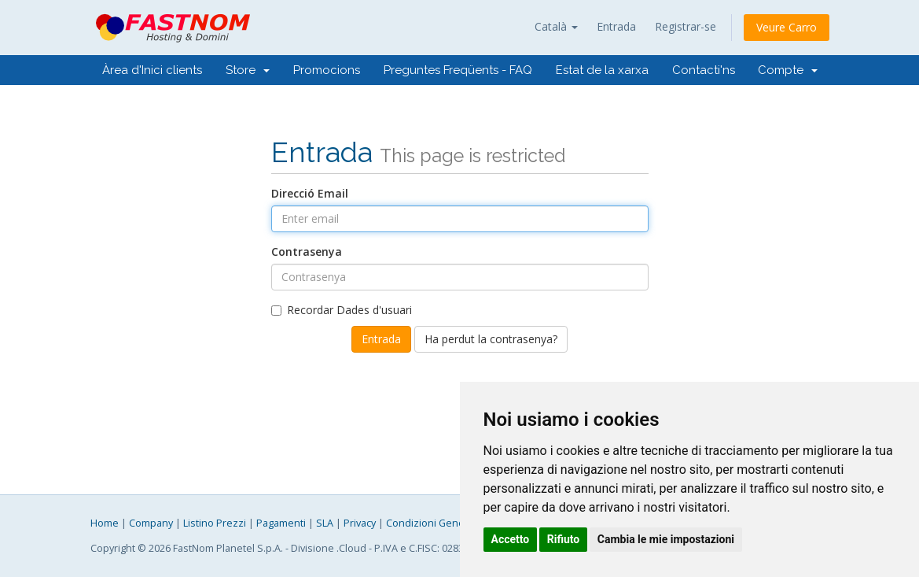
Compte (788, 70)
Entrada (616, 26)
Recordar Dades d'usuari (341, 309)
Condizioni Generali (432, 523)
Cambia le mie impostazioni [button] (665, 539)
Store (248, 70)
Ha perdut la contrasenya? (491, 338)
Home (104, 523)
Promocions (326, 70)
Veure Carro (786, 27)
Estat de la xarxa (602, 70)
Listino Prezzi (214, 523)
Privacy (360, 523)
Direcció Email (309, 193)
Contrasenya (306, 251)
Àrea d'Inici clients (152, 70)
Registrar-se (685, 26)
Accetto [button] (510, 539)
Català (556, 26)
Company (151, 523)
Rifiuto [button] (563, 539)
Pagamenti (281, 523)
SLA (324, 523)
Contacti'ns (703, 70)
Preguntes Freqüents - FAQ (458, 70)
